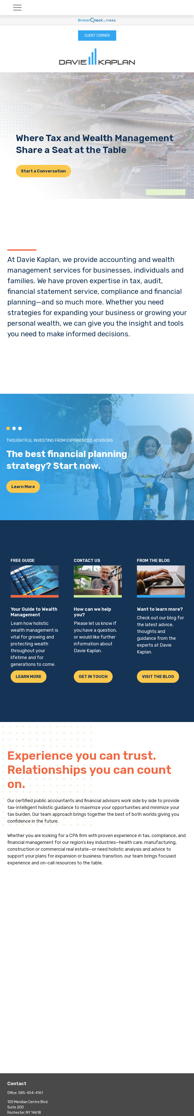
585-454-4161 (30, 1093)
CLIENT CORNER (97, 35)
